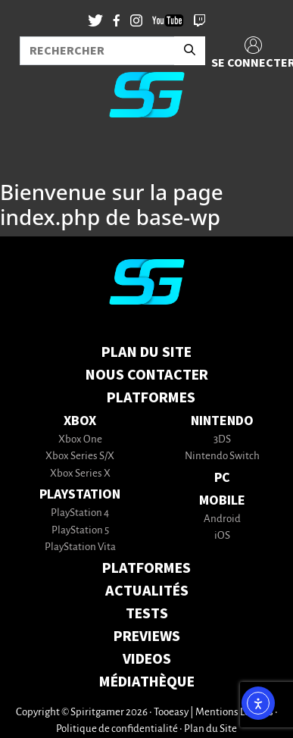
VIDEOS (147, 659)
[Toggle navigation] (31, 155)
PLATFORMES (146, 568)
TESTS (147, 613)
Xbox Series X (80, 474)
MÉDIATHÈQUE (147, 682)
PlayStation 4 (80, 513)
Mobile (222, 500)
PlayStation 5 (80, 530)
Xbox (80, 420)
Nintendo (222, 420)
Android (222, 519)
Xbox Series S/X (79, 456)
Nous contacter (147, 375)
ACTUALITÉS (147, 591)
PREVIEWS (147, 636)
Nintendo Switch (222, 456)
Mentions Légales (234, 712)
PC (222, 477)
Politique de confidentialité (117, 729)
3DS (222, 440)
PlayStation (79, 494)
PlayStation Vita (80, 547)
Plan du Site (146, 352)
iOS (222, 536)
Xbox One (80, 440)
